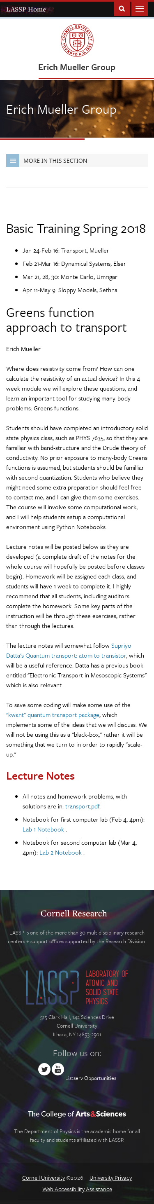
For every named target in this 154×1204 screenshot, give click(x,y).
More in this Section (46, 160)
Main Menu (139, 8)
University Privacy (111, 1177)
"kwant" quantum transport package (52, 714)
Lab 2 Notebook (61, 852)
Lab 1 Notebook (44, 829)
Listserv (74, 1078)
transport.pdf (82, 805)
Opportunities (100, 1078)
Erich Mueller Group (76, 67)
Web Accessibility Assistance (77, 1189)
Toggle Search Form (122, 8)
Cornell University (43, 1177)
